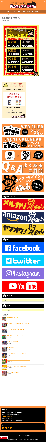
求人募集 (18, 11)
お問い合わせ (37, 11)
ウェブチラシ (23, 11)
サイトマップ (18, 435)
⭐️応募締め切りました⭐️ (12, 317)
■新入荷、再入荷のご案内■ (13, 372)
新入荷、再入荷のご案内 (12, 341)
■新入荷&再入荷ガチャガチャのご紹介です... (17, 353)
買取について (9, 11)
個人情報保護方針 (26, 435)
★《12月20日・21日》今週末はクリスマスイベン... (18, 360)
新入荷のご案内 (10, 347)
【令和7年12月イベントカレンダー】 (15, 335)
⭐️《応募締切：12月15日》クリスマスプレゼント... (18, 323)
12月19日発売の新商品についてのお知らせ (16, 366)
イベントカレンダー (30, 11)
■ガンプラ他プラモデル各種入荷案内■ (15, 329)
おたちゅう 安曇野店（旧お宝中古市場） (22, 439)
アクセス (14, 11)
